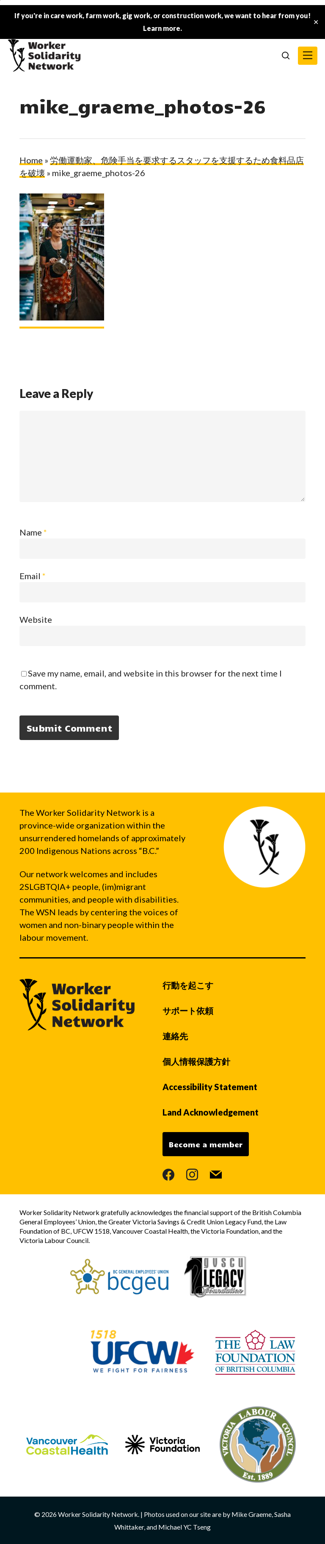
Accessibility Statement (209, 1087)
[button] (307, 55)
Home (31, 160)
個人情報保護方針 (196, 1061)
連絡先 (175, 1036)
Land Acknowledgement (210, 1112)
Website (35, 619)
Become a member (205, 1144)
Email (32, 576)
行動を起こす (187, 985)
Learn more (161, 28)
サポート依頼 (187, 1010)
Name (33, 532)
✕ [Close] (316, 22)
